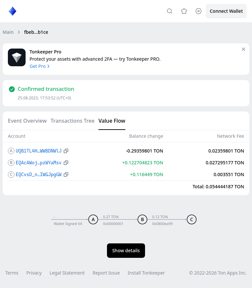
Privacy (34, 273)
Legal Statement (67, 273)
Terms (11, 273)
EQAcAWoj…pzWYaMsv (38, 162)
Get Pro (40, 66)
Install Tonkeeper (146, 273)
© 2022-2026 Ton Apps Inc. (218, 273)
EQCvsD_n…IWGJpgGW (38, 174)
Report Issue (106, 273)
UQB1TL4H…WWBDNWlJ (38, 151)
